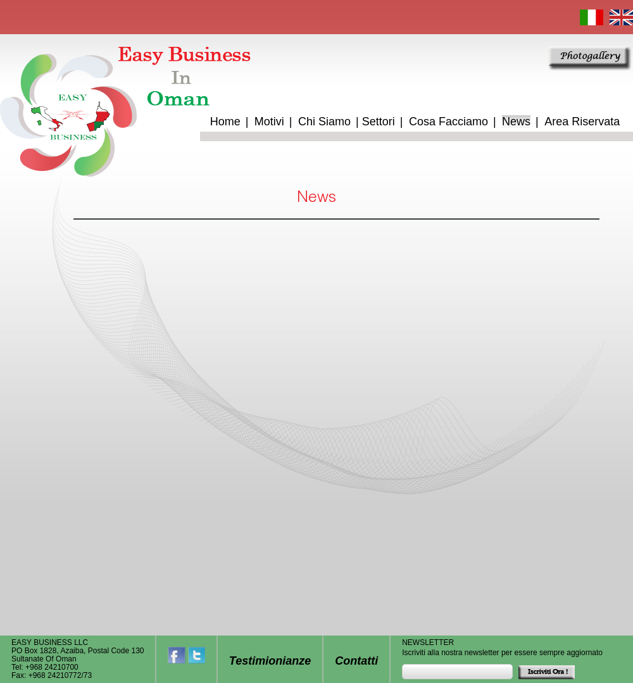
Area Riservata (582, 121)
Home (225, 121)
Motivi (269, 121)
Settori (378, 121)
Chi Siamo (324, 121)
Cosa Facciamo (448, 121)
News (516, 121)
